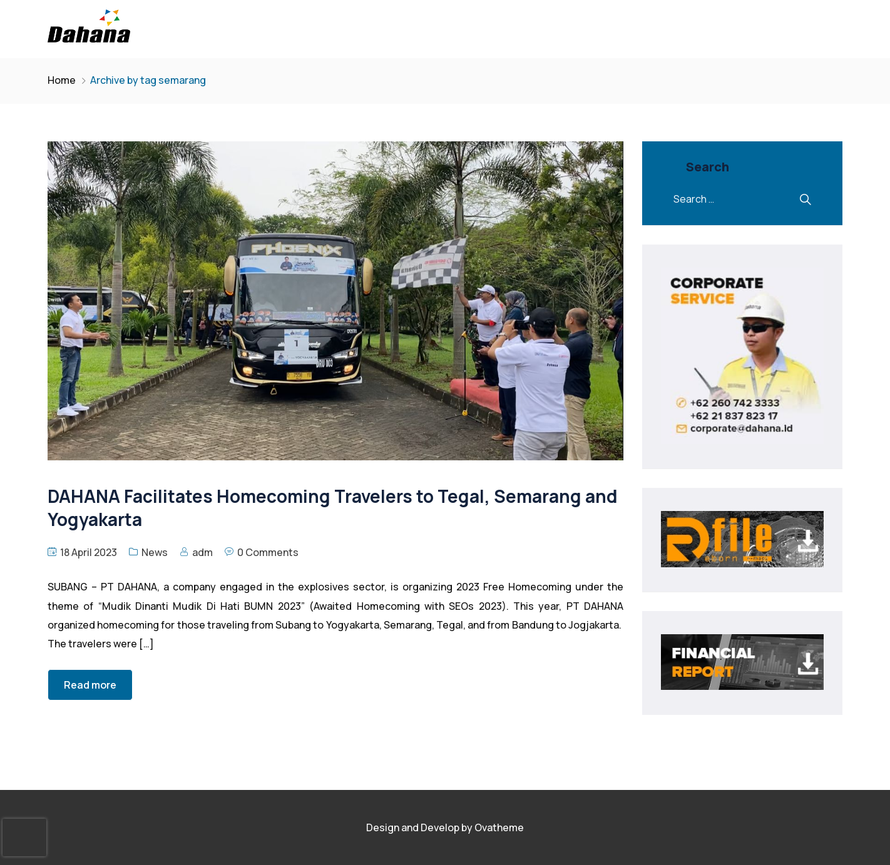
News (154, 552)
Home (62, 80)
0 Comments (268, 552)
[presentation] (24, 837)
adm (202, 552)
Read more (90, 685)
